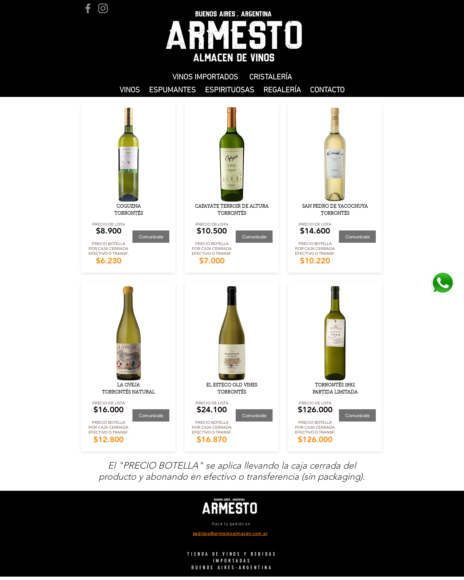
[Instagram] (102, 8)
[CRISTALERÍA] (270, 77)
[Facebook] (87, 8)
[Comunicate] (150, 236)
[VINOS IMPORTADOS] (205, 77)
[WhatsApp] (442, 283)
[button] (129, 90)
